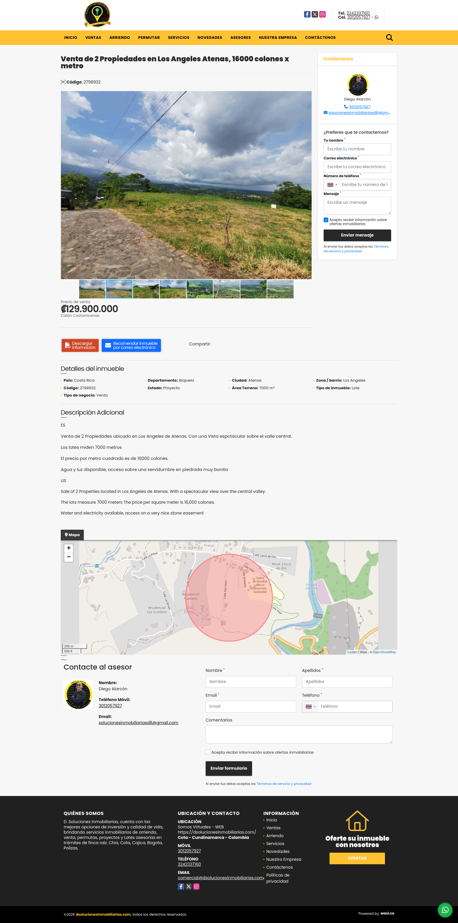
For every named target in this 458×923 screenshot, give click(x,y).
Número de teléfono (342, 175)
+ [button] (69, 548)
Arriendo (119, 37)
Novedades (209, 37)
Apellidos (312, 670)
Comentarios (219, 720)
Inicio (70, 37)
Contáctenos (320, 37)
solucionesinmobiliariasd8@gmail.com (365, 112)
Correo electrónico (341, 158)
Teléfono (312, 695)
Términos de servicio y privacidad (356, 249)
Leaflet (352, 652)
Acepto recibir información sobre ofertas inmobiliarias (262, 752)
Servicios (178, 37)
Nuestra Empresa (278, 37)
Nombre (215, 670)
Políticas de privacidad (278, 878)
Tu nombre (334, 140)
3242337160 (357, 13)
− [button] (69, 557)
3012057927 (358, 17)
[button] (306, 96)
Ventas (93, 37)
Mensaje (332, 193)
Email (212, 695)
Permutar (149, 37)
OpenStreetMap (384, 652)
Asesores (240, 37)
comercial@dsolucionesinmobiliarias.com (221, 878)
